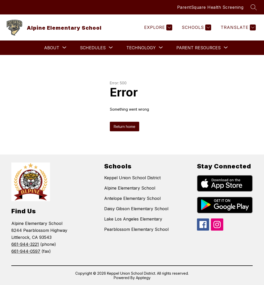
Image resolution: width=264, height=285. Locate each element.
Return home (124, 126)
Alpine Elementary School (129, 188)
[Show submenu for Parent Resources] (198, 48)
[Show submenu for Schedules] (93, 48)
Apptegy (143, 277)
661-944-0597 (25, 251)
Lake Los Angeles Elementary (133, 219)
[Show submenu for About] (51, 48)
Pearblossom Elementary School (136, 229)
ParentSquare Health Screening (210, 7)
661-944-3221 (25, 244)
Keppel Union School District (132, 177)
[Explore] (157, 27)
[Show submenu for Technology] (141, 48)
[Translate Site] (237, 27)
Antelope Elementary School (132, 198)
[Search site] (254, 7)
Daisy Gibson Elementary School (136, 208)
